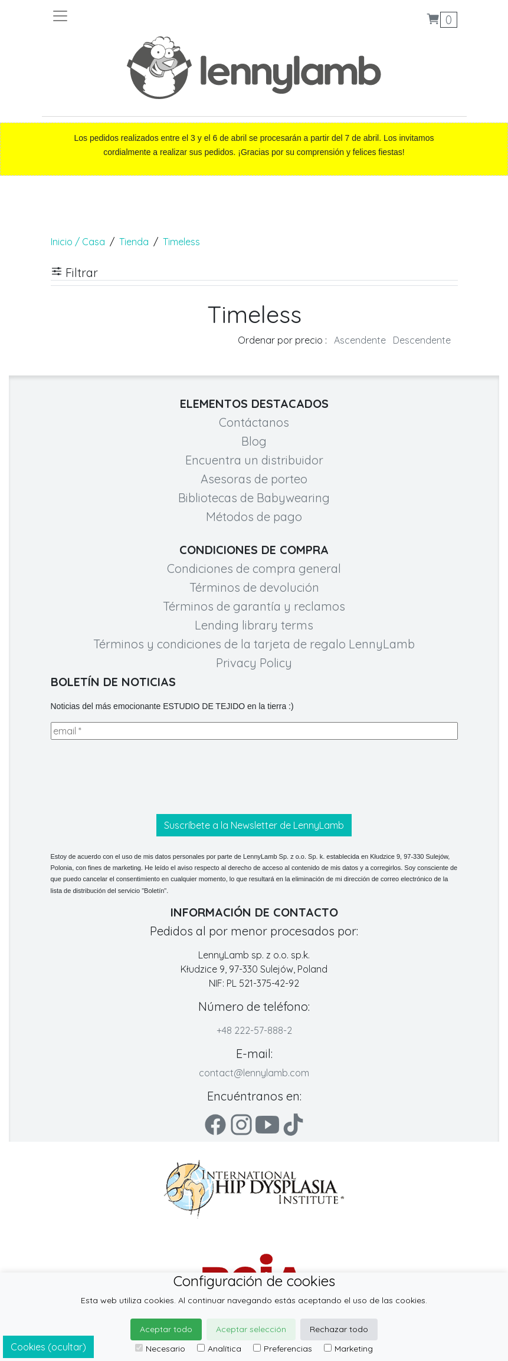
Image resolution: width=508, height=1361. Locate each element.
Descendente (422, 340)
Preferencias (282, 1348)
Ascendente (360, 340)
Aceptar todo (166, 1329)
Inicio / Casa (78, 242)
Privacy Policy (254, 662)
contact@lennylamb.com (254, 1073)
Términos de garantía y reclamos (254, 606)
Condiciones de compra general (254, 568)
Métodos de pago (254, 516)
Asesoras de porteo (254, 479)
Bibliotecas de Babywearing (254, 497)
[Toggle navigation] (152, 16)
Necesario (160, 1348)
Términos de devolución (254, 587)
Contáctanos (254, 422)
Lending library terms (254, 625)
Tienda (134, 242)
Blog (254, 441)
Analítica (219, 1348)
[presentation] (140, 777)
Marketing (348, 1348)
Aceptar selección (251, 1329)
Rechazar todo (339, 1329)
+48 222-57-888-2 (254, 1030)
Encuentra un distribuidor (254, 460)
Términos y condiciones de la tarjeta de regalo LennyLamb (254, 644)
